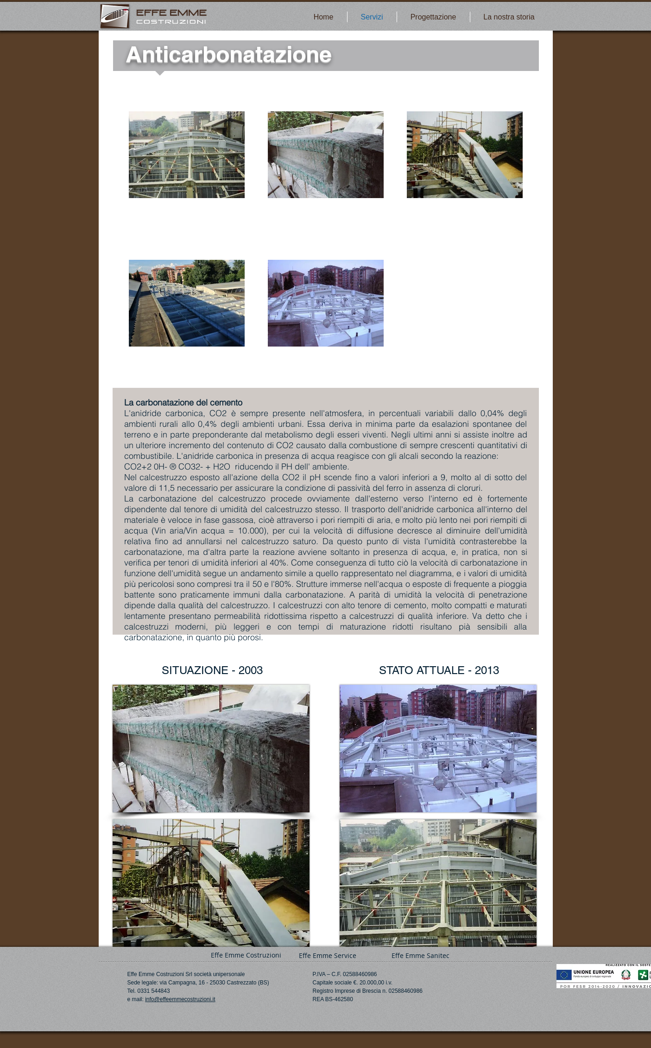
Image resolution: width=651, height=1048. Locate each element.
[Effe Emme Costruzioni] (246, 955)
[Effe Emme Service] (328, 955)
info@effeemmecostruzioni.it (180, 999)
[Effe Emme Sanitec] (420, 955)
